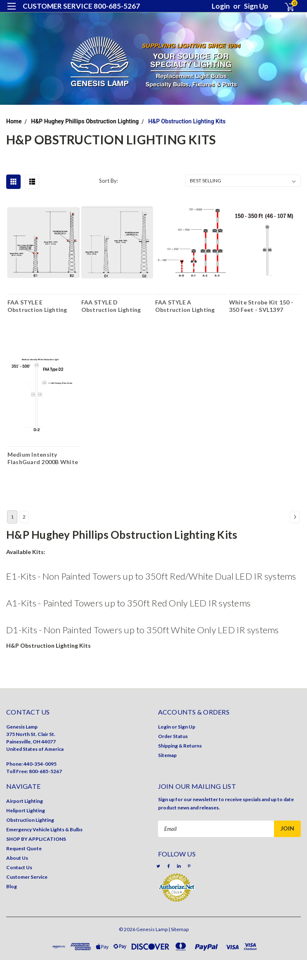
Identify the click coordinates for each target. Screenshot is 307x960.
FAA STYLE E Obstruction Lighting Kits (37, 306)
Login (221, 6)
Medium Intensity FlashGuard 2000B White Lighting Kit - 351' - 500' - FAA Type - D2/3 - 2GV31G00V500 (43, 458)
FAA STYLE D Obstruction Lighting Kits (111, 306)
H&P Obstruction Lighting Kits (187, 121)
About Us (17, 858)
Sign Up (256, 6)
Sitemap (167, 755)
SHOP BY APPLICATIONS (36, 839)
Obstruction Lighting (30, 820)
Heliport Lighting (25, 810)
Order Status (173, 736)
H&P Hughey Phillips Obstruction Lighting (85, 121)
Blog (11, 886)
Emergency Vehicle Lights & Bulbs (44, 829)
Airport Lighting (24, 801)
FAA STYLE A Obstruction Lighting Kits (185, 306)
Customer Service (26, 877)
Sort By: (108, 180)
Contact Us (19, 867)
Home (14, 121)
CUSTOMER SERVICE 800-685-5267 (81, 6)
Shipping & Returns (180, 746)
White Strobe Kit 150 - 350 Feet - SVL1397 (261, 306)
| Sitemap (178, 929)
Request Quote (24, 848)
